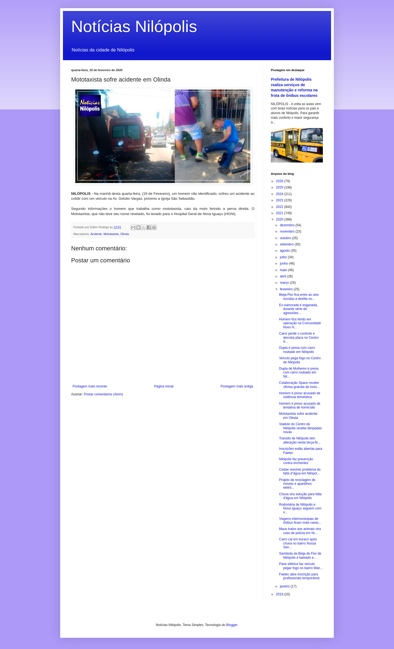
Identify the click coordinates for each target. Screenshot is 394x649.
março (285, 283)
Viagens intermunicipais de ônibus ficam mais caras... (300, 521)
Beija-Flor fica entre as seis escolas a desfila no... (299, 296)
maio (284, 270)
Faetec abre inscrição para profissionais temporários (299, 576)
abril (283, 276)
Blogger (231, 625)
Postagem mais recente (90, 386)
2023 (280, 200)
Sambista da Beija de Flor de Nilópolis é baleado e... (300, 555)
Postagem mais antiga (237, 386)
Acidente (96, 234)
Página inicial (163, 386)
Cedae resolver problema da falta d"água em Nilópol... (299, 471)
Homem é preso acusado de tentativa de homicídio (299, 405)
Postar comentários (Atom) (103, 394)
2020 (280, 219)
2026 (280, 181)
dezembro (288, 225)
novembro (288, 231)
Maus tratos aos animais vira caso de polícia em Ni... (300, 531)
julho (284, 257)
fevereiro (287, 289)
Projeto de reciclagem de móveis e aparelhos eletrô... (297, 484)
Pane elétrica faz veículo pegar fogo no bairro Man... (301, 566)
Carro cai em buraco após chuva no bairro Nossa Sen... (298, 543)
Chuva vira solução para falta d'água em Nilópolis (300, 496)
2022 (280, 207)
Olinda (124, 234)
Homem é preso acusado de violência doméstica (299, 395)
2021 (280, 213)
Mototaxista (110, 234)
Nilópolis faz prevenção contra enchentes (296, 461)
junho (284, 263)
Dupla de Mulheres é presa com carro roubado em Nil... (298, 372)
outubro (286, 238)
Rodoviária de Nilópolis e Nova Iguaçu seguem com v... (300, 508)
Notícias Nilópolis (134, 26)
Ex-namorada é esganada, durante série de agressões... (298, 309)
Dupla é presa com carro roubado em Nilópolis (297, 350)
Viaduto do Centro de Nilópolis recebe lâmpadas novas (300, 428)
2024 (280, 194)
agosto (285, 251)
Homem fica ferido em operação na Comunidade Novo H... (300, 323)
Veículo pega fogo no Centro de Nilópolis (300, 360)
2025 (280, 187)
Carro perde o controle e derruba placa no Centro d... (298, 337)
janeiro (285, 586)
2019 (280, 594)
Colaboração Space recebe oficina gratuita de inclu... (299, 385)
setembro (287, 244)
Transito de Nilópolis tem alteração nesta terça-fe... (299, 440)
